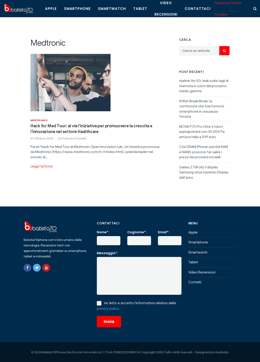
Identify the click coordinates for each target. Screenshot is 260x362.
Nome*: (103, 232)
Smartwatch (112, 8)
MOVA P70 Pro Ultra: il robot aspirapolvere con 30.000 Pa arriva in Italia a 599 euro (202, 132)
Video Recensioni (201, 272)
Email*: (163, 232)
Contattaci (198, 8)
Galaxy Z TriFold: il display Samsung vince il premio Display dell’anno (203, 172)
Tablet (140, 8)
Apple (51, 8)
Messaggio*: (107, 253)
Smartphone (77, 8)
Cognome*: (136, 232)
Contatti (194, 282)
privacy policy (108, 308)
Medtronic (39, 120)
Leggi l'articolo (41, 166)
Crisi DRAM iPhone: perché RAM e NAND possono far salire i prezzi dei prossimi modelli (203, 152)
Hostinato (222, 352)
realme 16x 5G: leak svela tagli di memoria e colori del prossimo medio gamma (203, 86)
